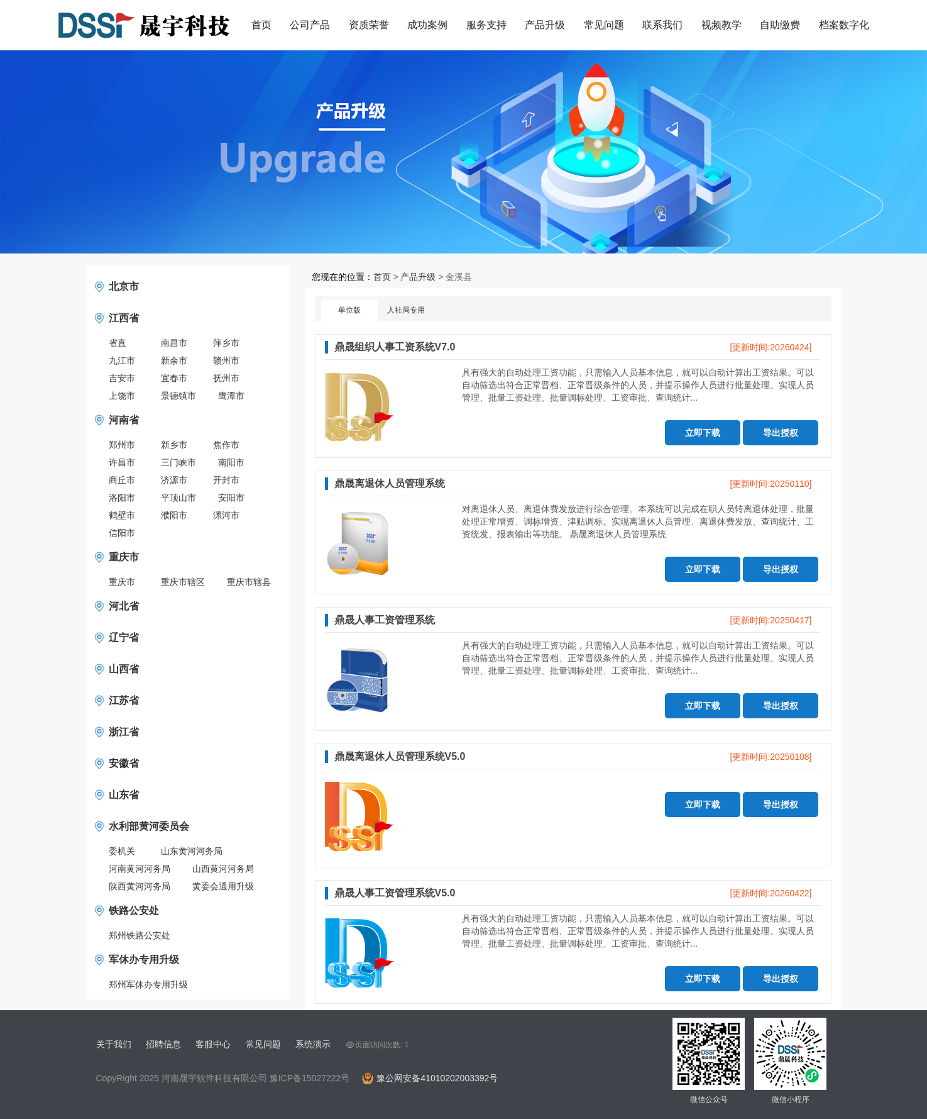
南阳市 (231, 462)
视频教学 (721, 24)
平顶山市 (178, 498)
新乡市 (174, 445)
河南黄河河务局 (139, 869)
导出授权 (780, 433)
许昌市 (122, 462)
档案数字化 (844, 24)
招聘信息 (163, 1044)
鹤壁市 (122, 515)
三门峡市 (178, 462)
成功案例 (427, 24)
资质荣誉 (369, 24)
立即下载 (702, 433)
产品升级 (545, 24)
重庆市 (122, 582)
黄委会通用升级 (223, 886)
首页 (261, 24)
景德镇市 (178, 396)
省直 (117, 343)
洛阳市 (122, 498)
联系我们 (662, 24)
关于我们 (113, 1044)
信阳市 (122, 533)
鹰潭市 (231, 396)
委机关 (122, 851)
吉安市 (122, 378)
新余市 (174, 360)
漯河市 (226, 515)
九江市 (122, 360)
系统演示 (313, 1044)
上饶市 (122, 396)
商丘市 (122, 480)
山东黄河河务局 (191, 851)
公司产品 (310, 24)
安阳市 (231, 498)
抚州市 (226, 378)
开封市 (226, 480)
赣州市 (226, 360)
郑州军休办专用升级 (148, 984)
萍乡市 (226, 343)
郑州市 (122, 445)
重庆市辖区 (183, 582)
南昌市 (174, 343)
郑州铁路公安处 (139, 935)
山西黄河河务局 (223, 869)
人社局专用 (406, 310)
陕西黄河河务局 (139, 886)
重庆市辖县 (249, 582)
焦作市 (226, 445)
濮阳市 (174, 515)
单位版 (349, 310)
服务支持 (486, 24)
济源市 (174, 480)
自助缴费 (780, 24)
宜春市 (174, 378)
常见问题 (604, 24)
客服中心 (213, 1044)
